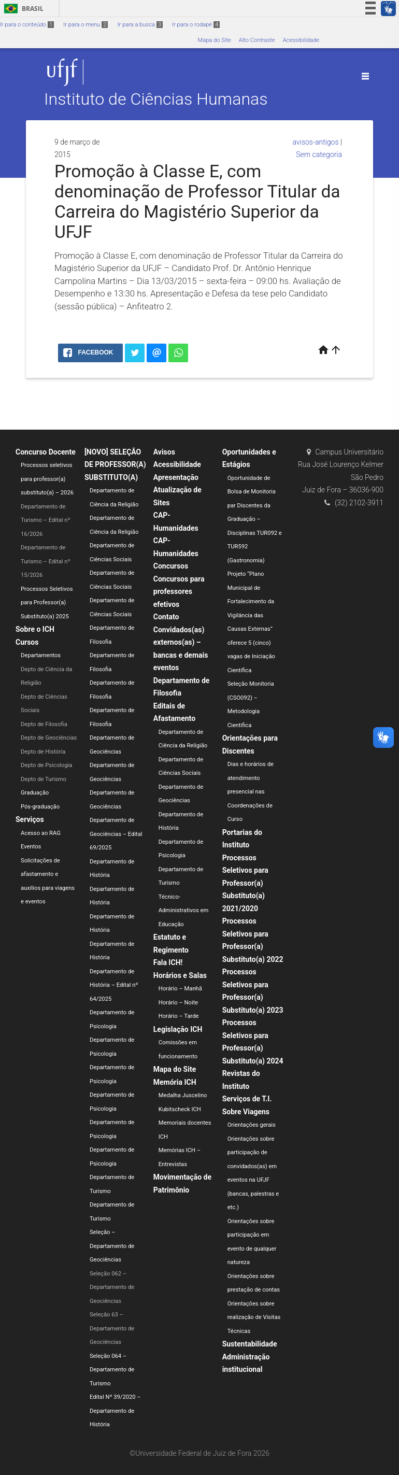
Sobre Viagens (245, 1112)
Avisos (164, 452)
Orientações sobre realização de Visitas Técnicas (254, 1317)
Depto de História (43, 751)
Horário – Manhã (180, 988)
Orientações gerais (251, 1125)
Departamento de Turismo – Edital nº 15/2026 (45, 561)
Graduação (35, 792)
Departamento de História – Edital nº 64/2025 (114, 985)
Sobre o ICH (35, 629)
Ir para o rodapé (196, 24)
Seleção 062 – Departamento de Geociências (112, 1287)
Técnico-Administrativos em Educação (184, 910)
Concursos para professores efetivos (179, 591)
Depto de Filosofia (44, 724)
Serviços (30, 819)
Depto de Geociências (49, 737)
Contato (166, 617)
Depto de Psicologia (46, 765)
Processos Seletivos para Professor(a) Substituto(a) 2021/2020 (245, 883)
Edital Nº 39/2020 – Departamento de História (115, 1411)
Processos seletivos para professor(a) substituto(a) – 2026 (47, 479)
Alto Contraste (257, 40)
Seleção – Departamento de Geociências (112, 1246)
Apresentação (175, 477)
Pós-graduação (40, 806)
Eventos (31, 846)
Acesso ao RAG (41, 833)
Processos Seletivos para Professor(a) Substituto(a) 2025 (47, 603)
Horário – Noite (178, 1002)
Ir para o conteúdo (27, 24)
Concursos (170, 566)
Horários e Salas (180, 975)
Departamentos (41, 655)
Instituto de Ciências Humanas (156, 99)
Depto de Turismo (43, 779)
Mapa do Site (214, 40)
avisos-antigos (316, 142)
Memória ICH (174, 1082)
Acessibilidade (301, 40)
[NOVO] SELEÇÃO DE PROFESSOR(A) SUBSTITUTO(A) (115, 464)
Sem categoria (319, 154)
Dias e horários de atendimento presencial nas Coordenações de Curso (250, 791)
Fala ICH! (168, 962)
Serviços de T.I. (247, 1099)
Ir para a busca (140, 24)
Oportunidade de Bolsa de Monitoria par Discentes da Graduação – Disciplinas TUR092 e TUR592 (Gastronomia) (254, 519)
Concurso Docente (46, 452)
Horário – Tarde (179, 1016)
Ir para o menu (85, 24)
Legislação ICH (178, 1029)
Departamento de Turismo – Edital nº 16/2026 (45, 520)
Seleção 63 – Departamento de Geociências (112, 1328)
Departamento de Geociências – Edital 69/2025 (116, 834)
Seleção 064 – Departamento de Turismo (112, 1370)
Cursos (27, 642)
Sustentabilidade (249, 1344)
